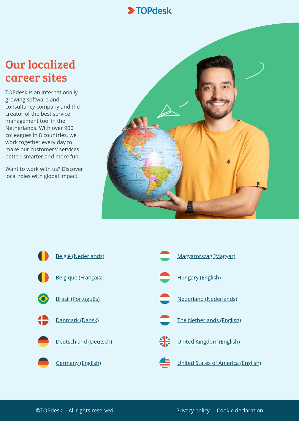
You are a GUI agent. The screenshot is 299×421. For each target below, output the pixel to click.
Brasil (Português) (78, 298)
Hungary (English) (199, 277)
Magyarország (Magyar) (206, 256)
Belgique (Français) (79, 277)
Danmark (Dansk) (77, 320)
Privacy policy (193, 410)
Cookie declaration (240, 410)
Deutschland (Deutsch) (84, 341)
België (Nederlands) (80, 256)
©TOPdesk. (50, 410)
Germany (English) (78, 362)
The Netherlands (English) (209, 320)
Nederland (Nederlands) (207, 298)
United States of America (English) (219, 362)
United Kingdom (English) (208, 341)
